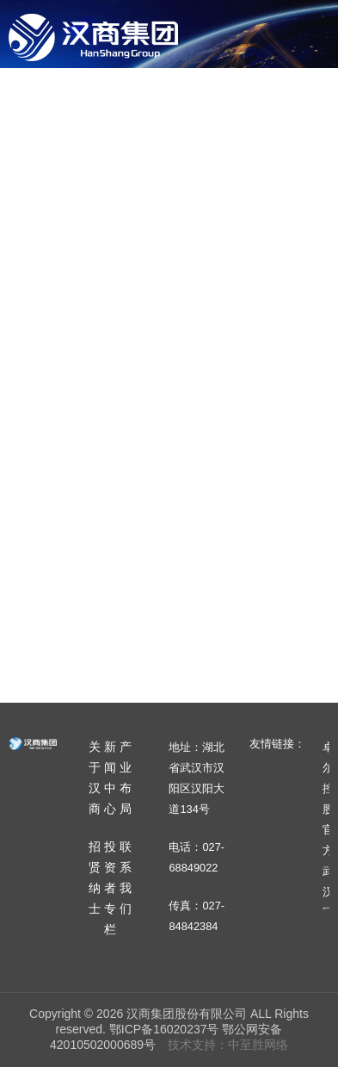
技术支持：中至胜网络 (228, 1044)
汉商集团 (93, 37)
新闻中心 (187, 101)
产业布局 (270, 101)
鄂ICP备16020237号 (164, 1029)
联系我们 (228, 175)
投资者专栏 (139, 175)
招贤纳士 (49, 175)
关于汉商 (104, 101)
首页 (36, 101)
